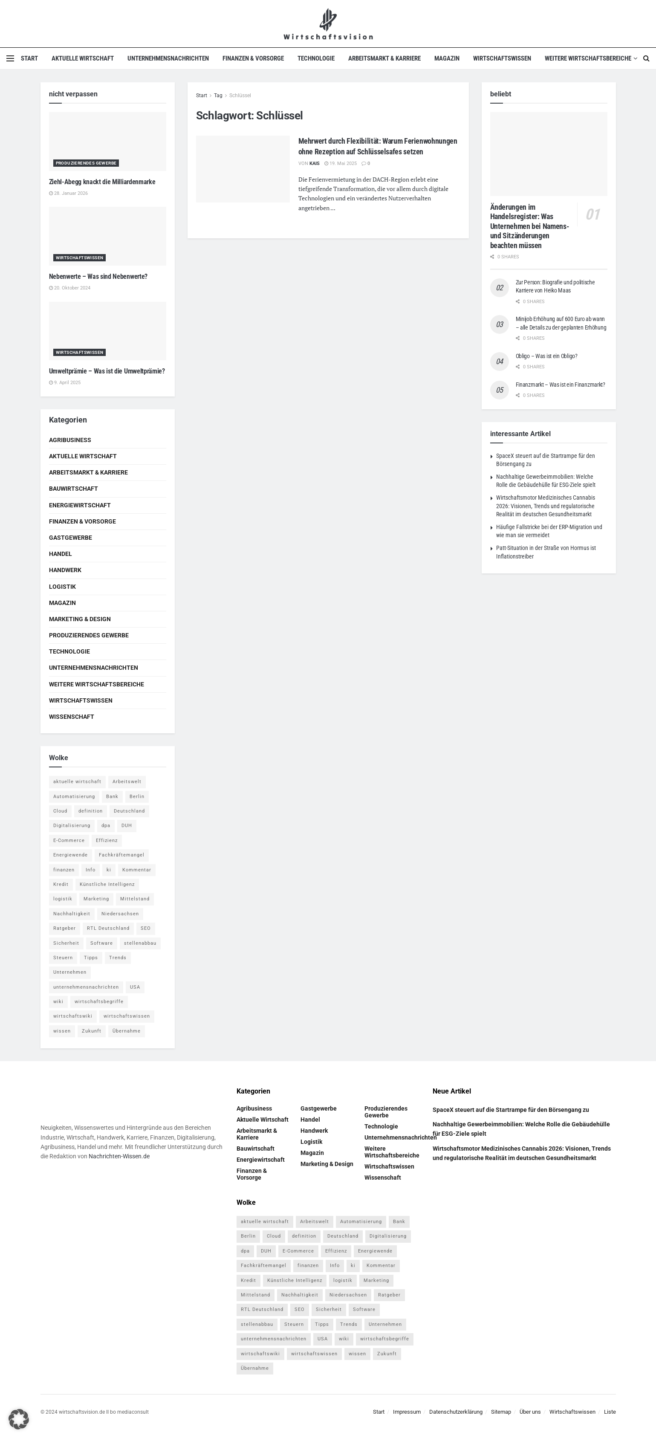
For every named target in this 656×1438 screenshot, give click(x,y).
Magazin (446, 58)
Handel (60, 553)
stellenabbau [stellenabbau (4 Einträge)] (140, 943)
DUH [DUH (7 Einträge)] (126, 825)
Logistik (62, 586)
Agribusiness (70, 440)
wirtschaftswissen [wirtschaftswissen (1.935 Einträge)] (127, 1016)
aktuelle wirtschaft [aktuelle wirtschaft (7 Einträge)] (77, 781)
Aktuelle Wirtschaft (83, 58)
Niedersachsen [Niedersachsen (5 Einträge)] (120, 914)
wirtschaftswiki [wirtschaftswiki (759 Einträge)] (72, 1016)
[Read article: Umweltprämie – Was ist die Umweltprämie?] (107, 331)
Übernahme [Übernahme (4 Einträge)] (127, 1031)
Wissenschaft (71, 716)
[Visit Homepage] (328, 24)
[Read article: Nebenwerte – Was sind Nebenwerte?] (107, 236)
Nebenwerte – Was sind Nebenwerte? (98, 276)
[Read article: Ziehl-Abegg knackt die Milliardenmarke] (107, 141)
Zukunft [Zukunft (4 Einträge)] (91, 1031)
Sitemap (501, 1412)
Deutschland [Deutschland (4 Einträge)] (129, 811)
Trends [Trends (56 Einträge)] (118, 958)
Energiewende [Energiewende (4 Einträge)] (70, 855)
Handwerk (65, 570)
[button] (19, 1419)
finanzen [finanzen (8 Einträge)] (64, 870)
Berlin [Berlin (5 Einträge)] (137, 796)
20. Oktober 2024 (69, 288)
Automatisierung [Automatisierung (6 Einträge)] (74, 796)
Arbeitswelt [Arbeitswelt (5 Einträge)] (127, 781)
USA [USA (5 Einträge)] (135, 987)
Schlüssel (240, 95)
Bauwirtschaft (73, 488)
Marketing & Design (80, 619)
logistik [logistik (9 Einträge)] (62, 899)
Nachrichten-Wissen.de (119, 1156)
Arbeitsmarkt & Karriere (384, 58)
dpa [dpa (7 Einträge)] (105, 825)
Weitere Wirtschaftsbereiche (588, 58)
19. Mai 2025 (340, 163)
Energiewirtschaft (80, 505)
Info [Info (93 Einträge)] (90, 870)
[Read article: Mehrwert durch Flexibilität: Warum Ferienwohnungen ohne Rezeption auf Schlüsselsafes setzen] (243, 169)
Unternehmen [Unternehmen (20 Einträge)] (70, 972)
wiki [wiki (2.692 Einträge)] (58, 1001)
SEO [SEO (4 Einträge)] (146, 928)
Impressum (407, 1412)
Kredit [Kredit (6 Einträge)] (61, 884)
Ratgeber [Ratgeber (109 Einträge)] (64, 928)
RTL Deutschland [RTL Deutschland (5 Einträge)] (108, 928)
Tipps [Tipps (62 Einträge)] (91, 958)
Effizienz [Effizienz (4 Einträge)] (107, 840)
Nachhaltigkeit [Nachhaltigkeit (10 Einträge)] (71, 914)
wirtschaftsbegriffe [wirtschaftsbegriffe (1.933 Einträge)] (99, 1001)
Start (29, 58)
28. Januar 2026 (68, 193)
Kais (314, 163)
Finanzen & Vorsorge (253, 58)
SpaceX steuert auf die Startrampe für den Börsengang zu (511, 1109)
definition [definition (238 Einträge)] (90, 811)
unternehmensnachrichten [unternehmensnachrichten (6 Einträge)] (86, 987)
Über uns (530, 1412)
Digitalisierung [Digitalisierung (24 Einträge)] (71, 825)
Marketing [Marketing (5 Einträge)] (96, 899)
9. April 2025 (65, 382)
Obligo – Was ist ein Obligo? (547, 356)
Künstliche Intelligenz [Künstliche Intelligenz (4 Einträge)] (107, 884)
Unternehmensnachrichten (168, 58)
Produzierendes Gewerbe (86, 163)
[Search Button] (646, 58)
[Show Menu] (10, 58)
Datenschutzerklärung (456, 1412)
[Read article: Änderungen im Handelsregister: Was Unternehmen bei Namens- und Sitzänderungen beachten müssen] (548, 154)
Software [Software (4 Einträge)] (101, 943)
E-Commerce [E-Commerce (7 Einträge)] (69, 840)
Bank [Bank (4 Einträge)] (112, 796)
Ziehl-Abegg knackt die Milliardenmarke (102, 182)
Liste (610, 1412)
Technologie (316, 58)
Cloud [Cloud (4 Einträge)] (60, 811)
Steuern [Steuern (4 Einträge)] (63, 958)
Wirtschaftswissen (502, 58)
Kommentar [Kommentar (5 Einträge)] (136, 870)
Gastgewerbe (70, 537)
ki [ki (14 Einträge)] (109, 870)
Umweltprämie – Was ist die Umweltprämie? (107, 371)
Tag (218, 95)
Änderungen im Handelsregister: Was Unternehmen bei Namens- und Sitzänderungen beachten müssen (529, 226)
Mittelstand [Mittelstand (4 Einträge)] (135, 899)
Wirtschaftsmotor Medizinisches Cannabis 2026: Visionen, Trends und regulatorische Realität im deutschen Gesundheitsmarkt (545, 506)
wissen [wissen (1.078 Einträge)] (62, 1031)
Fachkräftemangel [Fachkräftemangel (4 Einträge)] (121, 855)
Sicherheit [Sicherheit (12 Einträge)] (66, 943)
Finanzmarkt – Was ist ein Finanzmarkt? (560, 384)
